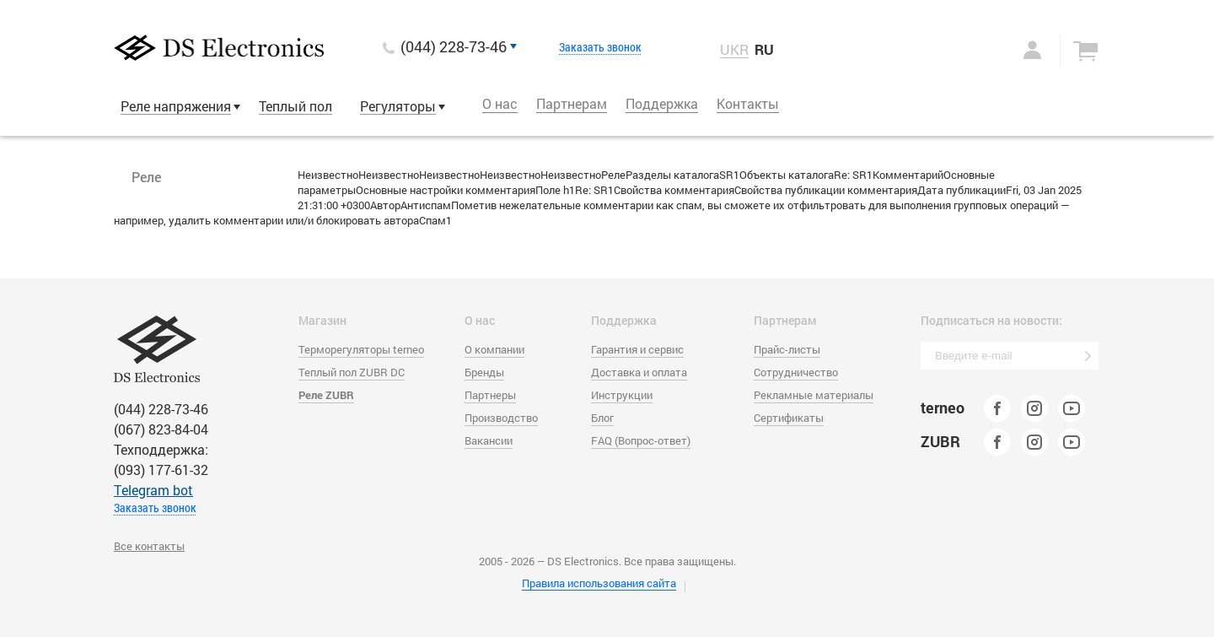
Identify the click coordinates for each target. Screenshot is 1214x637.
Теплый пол (295, 106)
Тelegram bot (153, 490)
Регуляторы (398, 106)
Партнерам (571, 103)
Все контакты (149, 545)
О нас (500, 103)
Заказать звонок (600, 47)
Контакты (748, 103)
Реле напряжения (176, 106)
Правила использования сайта (599, 583)
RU (764, 49)
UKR (734, 49)
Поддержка (662, 103)
